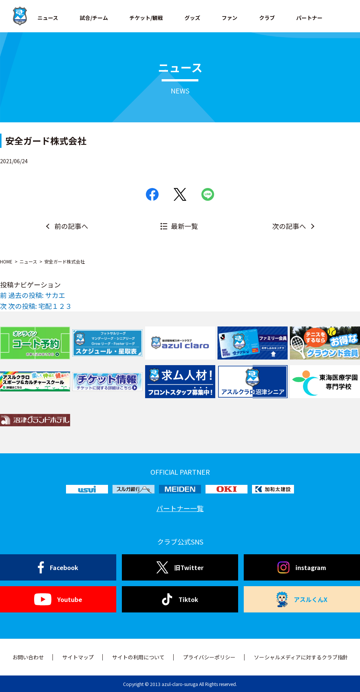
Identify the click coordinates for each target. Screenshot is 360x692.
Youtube (58, 599)
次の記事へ (289, 226)
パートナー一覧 (180, 508)
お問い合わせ (28, 657)
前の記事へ (71, 226)
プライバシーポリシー (209, 657)
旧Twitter (179, 567)
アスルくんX (301, 599)
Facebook (58, 567)
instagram (302, 567)
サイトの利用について (138, 657)
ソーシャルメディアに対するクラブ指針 (301, 657)
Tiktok (180, 599)
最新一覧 (184, 226)
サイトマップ (78, 657)
